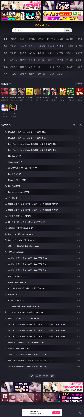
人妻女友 (32, 67)
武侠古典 (41, 67)
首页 (31, 376)
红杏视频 (51, 74)
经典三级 (60, 53)
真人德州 (23, 39)
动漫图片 (41, 60)
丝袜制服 (60, 46)
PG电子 (13, 39)
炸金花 (60, 39)
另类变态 (79, 53)
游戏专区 (41, 39)
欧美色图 (32, 60)
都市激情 (13, 67)
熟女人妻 (51, 46)
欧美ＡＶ (32, 46)
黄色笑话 (69, 67)
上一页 (38, 376)
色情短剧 (60, 74)
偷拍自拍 (23, 53)
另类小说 (60, 67)
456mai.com (42, 25)
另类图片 (79, 60)
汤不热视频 (42, 74)
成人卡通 (32, 53)
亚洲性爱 (13, 53)
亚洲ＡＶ (13, 46)
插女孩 (13, 74)
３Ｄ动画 (41, 46)
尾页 (52, 376)
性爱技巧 (79, 67)
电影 (6, 53)
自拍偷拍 (23, 46)
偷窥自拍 (13, 60)
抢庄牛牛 (79, 39)
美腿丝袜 (51, 60)
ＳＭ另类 (79, 46)
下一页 (45, 376)
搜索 (68, 30)
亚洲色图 (23, 60)
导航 (6, 74)
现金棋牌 (69, 39)
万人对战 (32, 39)
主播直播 (69, 46)
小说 (6, 67)
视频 (6, 46)
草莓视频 (32, 74)
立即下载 (56, 412)
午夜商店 (23, 74)
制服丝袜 (51, 53)
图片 (6, 60)
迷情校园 (51, 67)
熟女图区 (69, 60)
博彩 (6, 39)
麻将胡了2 (51, 39)
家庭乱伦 (23, 67)
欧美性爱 (41, 53)
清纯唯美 (60, 60)
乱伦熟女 (69, 53)
